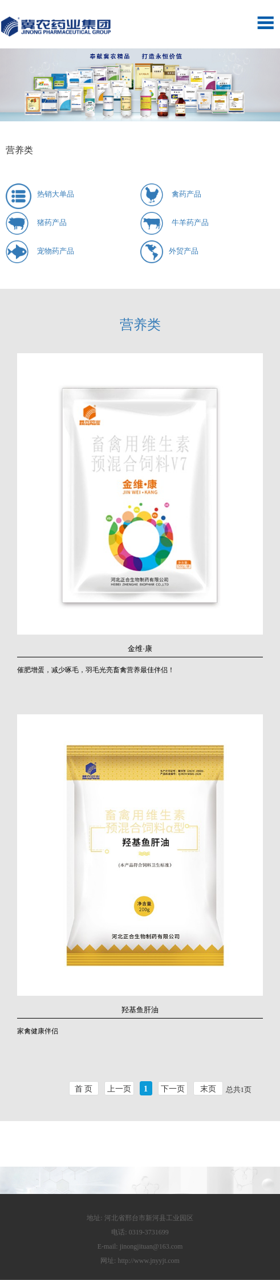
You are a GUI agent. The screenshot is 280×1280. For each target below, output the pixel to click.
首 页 (84, 1089)
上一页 (119, 1089)
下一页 (173, 1089)
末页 (208, 1089)
